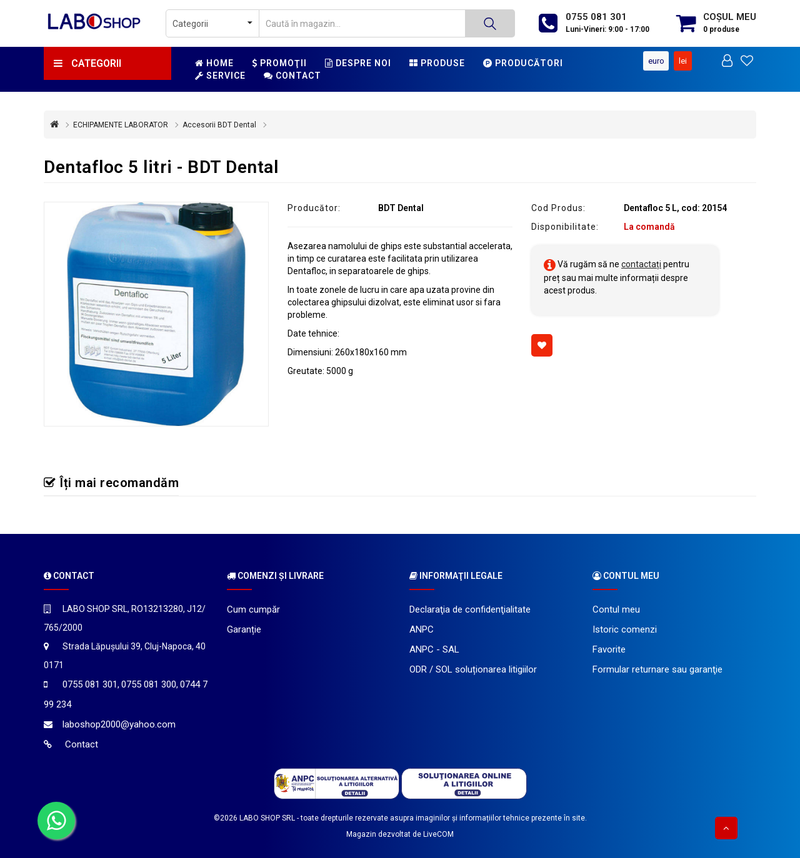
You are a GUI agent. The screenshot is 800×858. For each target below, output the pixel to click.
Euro (656, 61)
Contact (292, 76)
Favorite (609, 649)
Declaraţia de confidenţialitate (470, 609)
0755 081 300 (148, 684)
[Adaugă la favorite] (541, 345)
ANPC (421, 629)
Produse (437, 63)
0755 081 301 (596, 16)
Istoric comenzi (624, 629)
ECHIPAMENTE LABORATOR (120, 125)
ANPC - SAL (434, 649)
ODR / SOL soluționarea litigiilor (473, 669)
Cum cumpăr (253, 609)
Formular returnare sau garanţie (657, 669)
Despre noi (358, 63)
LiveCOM (438, 834)
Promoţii (279, 63)
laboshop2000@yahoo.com (119, 724)
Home (214, 63)
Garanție (244, 629)
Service (220, 76)
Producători (523, 63)
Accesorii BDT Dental (219, 125)
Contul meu (616, 609)
